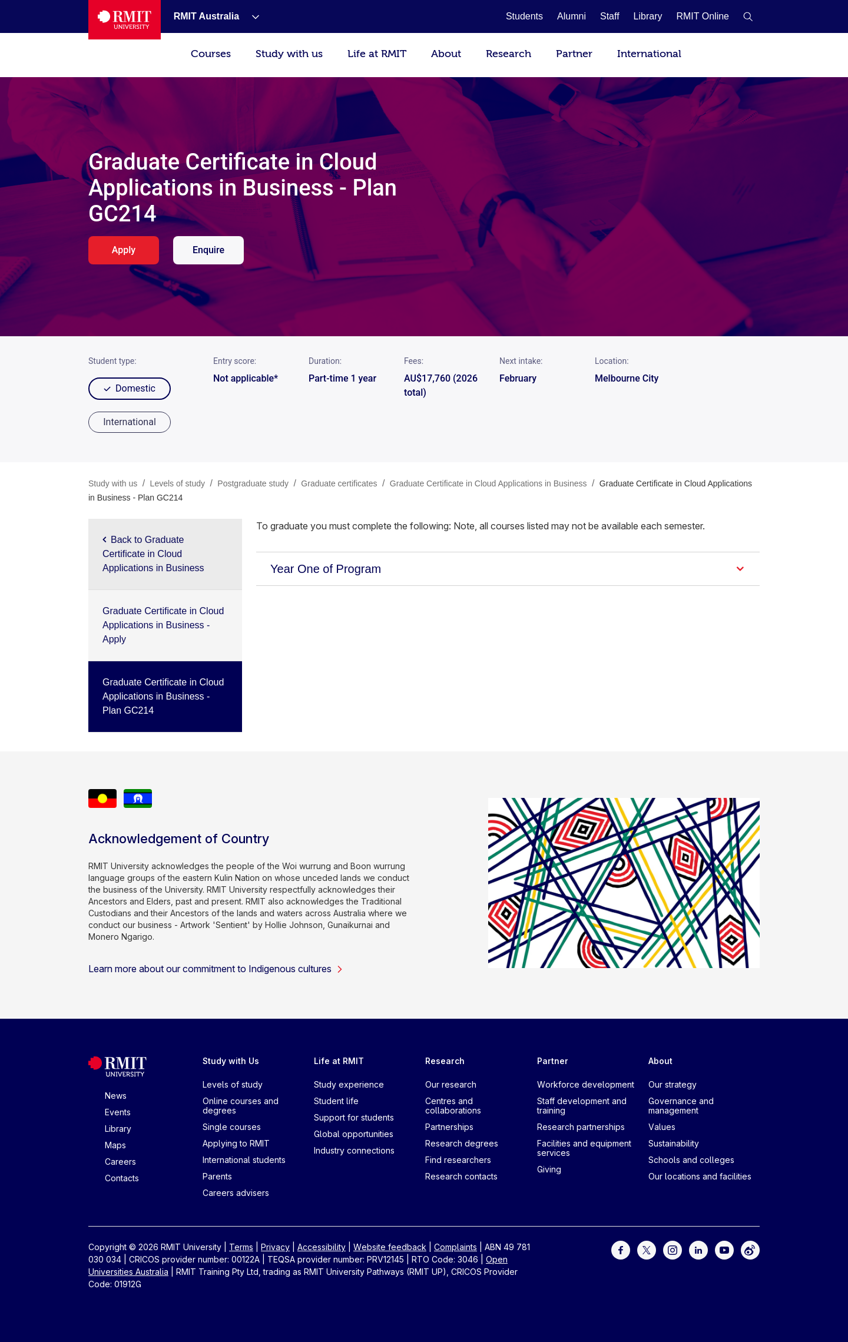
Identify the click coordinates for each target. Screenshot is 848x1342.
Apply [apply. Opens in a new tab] (123, 250)
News (116, 1096)
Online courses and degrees (241, 1105)
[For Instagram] (672, 1249)
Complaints (455, 1247)
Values (661, 1127)
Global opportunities (353, 1134)
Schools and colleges (691, 1160)
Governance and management (681, 1105)
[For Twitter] (646, 1249)
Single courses (232, 1127)
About (446, 54)
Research (508, 54)
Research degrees (461, 1143)
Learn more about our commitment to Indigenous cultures (215, 969)
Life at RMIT (376, 54)
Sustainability (673, 1143)
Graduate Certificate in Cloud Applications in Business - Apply (163, 625)
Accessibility (321, 1247)
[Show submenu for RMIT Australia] (251, 16)
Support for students (354, 1117)
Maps (115, 1145)
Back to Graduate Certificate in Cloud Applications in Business (153, 554)
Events (118, 1112)
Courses (211, 54)
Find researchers (458, 1160)
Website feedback (389, 1247)
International (649, 54)
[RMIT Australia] (206, 16)
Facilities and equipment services (584, 1148)
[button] (748, 16)
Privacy (275, 1247)
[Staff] (610, 16)
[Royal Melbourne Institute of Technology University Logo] (124, 19)
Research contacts (461, 1176)
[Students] (524, 16)
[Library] (648, 16)
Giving (549, 1169)
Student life (336, 1101)
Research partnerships (581, 1127)
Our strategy (672, 1084)
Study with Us (231, 1061)
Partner (574, 54)
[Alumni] (571, 16)
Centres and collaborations (453, 1105)
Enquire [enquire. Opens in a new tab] (208, 250)
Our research (450, 1084)
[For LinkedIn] (698, 1249)
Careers (120, 1162)
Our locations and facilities (699, 1176)
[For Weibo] (750, 1249)
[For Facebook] (620, 1249)
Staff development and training (582, 1105)
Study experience (349, 1084)
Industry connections (354, 1150)
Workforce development (585, 1084)
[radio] (129, 422)
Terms (241, 1247)
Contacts (122, 1178)
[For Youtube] (724, 1249)
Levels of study (233, 1084)
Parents (217, 1176)
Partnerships (449, 1127)
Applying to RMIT (236, 1143)
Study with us (289, 54)
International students (244, 1160)
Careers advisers (236, 1193)
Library (118, 1129)
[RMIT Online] (702, 16)
